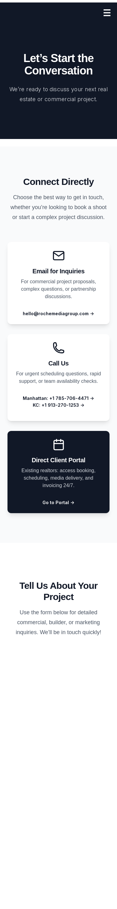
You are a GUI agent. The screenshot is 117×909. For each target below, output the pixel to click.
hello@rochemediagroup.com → (58, 313)
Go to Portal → (58, 502)
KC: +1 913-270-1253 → (59, 405)
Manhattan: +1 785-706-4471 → (58, 398)
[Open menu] (107, 13)
